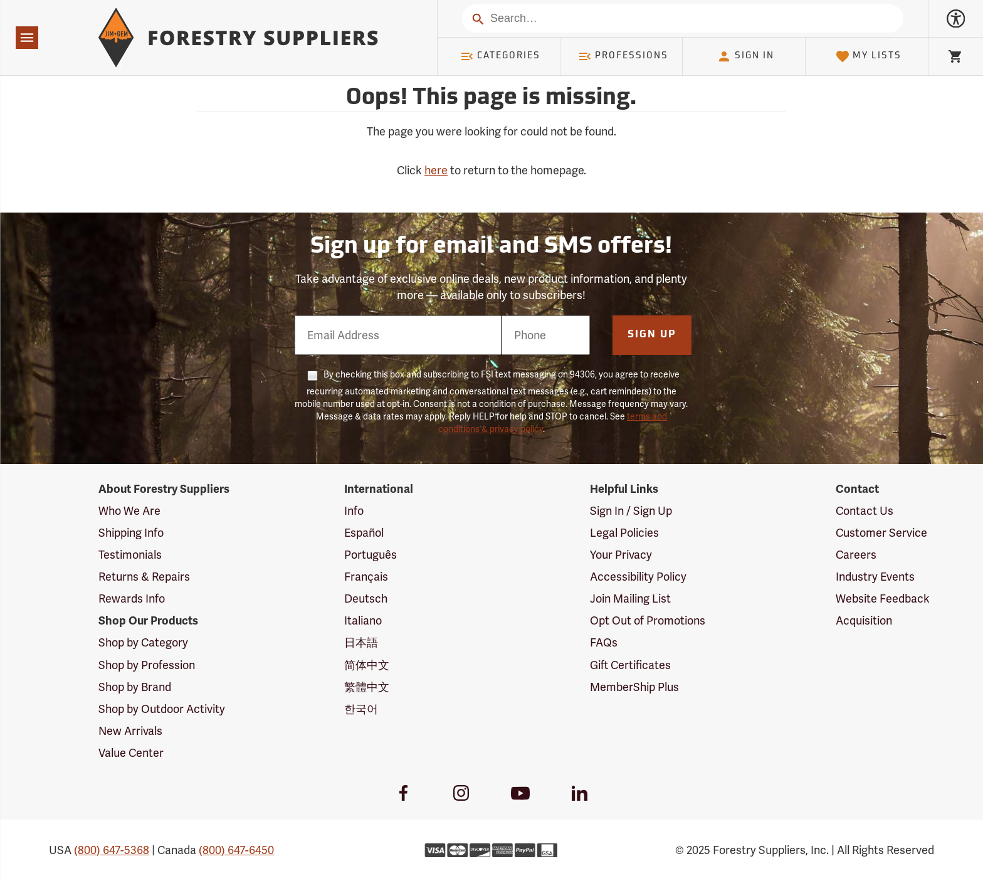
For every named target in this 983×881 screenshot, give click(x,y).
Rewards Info (131, 598)
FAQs (604, 642)
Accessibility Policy (638, 576)
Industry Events (875, 576)
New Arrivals (130, 731)
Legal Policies (624, 532)
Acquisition (864, 620)
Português (370, 554)
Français (366, 576)
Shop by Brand (134, 687)
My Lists (868, 56)
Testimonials (130, 554)
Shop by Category (143, 642)
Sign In (745, 56)
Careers (856, 554)
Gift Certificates (630, 665)
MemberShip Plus (634, 687)
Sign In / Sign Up (631, 511)
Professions (623, 56)
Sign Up (652, 335)
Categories (500, 56)
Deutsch (365, 598)
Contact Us (864, 511)
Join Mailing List (630, 598)
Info (354, 511)
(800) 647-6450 (236, 850)
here (436, 170)
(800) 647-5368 (111, 850)
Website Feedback (883, 598)
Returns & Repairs (144, 576)
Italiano (363, 620)
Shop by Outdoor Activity (161, 709)
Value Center (131, 753)
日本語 (361, 642)
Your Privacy (621, 554)
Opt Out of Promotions (647, 620)
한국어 (361, 709)
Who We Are (129, 511)
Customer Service (881, 532)
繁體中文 (366, 687)
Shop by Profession (146, 665)
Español (364, 532)
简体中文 (366, 665)
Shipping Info (131, 532)
